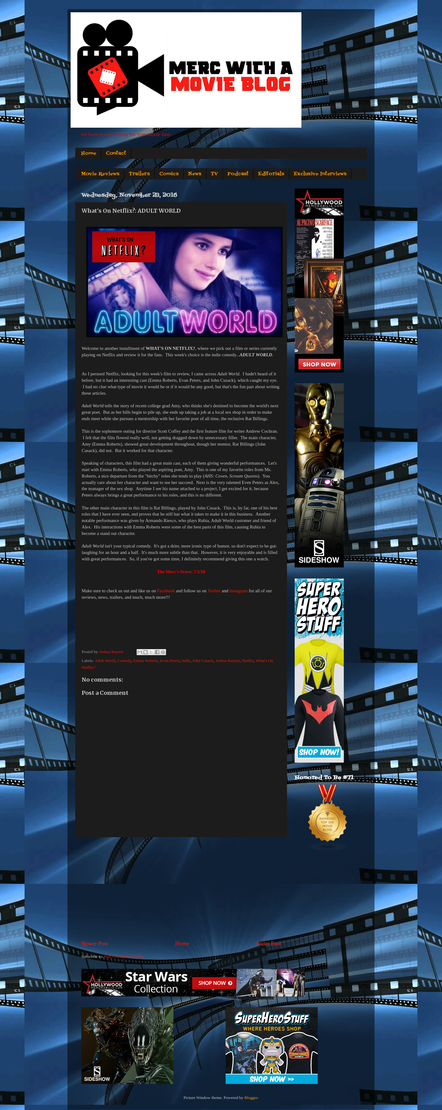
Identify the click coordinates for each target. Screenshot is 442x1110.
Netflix (248, 660)
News (194, 174)
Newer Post (94, 943)
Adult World (105, 660)
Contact (116, 153)
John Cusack (203, 660)
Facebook (166, 590)
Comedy (124, 660)
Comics (169, 174)
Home (88, 153)
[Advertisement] (181, 888)
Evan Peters (170, 660)
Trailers (139, 174)
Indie (186, 660)
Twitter (214, 590)
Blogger (251, 1097)
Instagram (238, 590)
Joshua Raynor (227, 660)
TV (214, 174)
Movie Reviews (100, 174)
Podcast (238, 174)
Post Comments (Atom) (123, 956)
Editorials (271, 174)
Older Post (268, 943)
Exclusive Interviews (320, 174)
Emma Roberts (145, 660)
